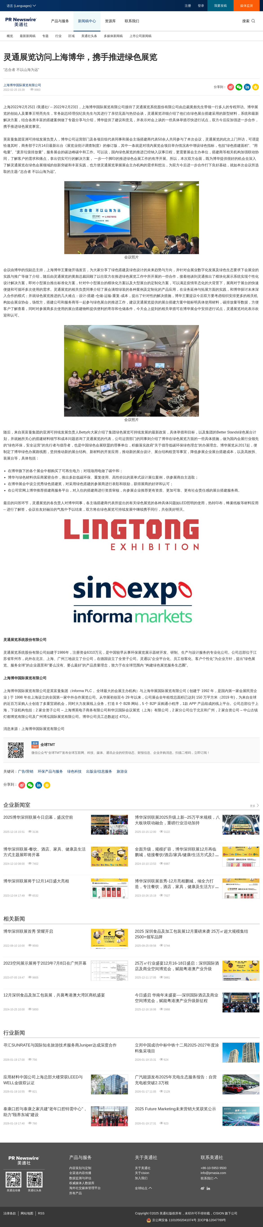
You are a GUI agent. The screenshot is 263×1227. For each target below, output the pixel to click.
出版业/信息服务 (99, 771)
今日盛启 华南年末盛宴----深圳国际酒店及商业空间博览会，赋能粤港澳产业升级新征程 (176, 998)
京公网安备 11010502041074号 (171, 1220)
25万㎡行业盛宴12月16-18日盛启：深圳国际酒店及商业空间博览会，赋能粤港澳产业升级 (177, 966)
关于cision (142, 1173)
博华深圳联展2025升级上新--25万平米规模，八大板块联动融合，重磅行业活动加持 (177, 820)
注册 (188, 5)
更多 (255, 805)
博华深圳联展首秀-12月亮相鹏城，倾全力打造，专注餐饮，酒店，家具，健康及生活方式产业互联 (177, 884)
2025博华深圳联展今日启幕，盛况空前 (38, 817)
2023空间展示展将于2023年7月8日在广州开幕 (45, 963)
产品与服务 (60, 21)
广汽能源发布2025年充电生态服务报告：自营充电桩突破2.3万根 (176, 1080)
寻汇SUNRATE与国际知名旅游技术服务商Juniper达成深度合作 (60, 1045)
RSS (41, 1213)
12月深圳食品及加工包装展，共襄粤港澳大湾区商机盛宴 (54, 995)
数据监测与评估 (80, 1178)
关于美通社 (146, 1157)
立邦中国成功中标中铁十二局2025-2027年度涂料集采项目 (177, 1048)
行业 (58, 36)
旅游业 (122, 771)
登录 (201, 5)
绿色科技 (74, 771)
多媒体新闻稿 (113, 36)
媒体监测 (246, 5)
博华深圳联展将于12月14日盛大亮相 (36, 881)
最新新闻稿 (28, 36)
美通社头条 (89, 36)
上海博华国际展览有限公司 (22, 85)
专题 (45, 36)
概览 (10, 36)
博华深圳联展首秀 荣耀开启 (28, 931)
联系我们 (132, 21)
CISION (218, 1213)
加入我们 (141, 1178)
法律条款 (9, 1213)
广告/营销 (25, 771)
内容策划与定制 (80, 1168)
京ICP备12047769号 (211, 1220)
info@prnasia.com (213, 1173)
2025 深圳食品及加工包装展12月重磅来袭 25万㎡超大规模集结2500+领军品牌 (191, 934)
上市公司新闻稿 (140, 36)
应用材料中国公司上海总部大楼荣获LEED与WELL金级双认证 (43, 1080)
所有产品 (75, 1193)
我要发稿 (220, 5)
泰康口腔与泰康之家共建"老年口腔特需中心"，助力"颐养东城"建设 (45, 1112)
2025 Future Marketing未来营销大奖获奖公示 (175, 1109)
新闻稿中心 (87, 21)
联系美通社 (212, 1157)
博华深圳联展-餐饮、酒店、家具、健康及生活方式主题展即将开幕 (44, 852)
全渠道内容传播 (80, 1173)
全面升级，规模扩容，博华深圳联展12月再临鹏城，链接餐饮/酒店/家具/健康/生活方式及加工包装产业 (175, 852)
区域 (71, 36)
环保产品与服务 (50, 771)
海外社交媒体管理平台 (85, 1188)
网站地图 (27, 1213)
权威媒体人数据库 (81, 1183)
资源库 (110, 21)
